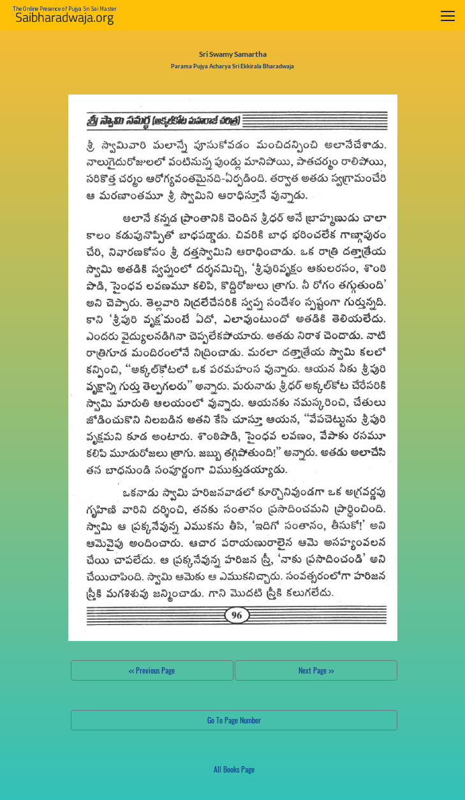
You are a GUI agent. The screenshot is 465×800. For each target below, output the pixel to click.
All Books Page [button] (234, 769)
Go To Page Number (234, 719)
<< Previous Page (152, 670)
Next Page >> (316, 670)
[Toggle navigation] (448, 15)
